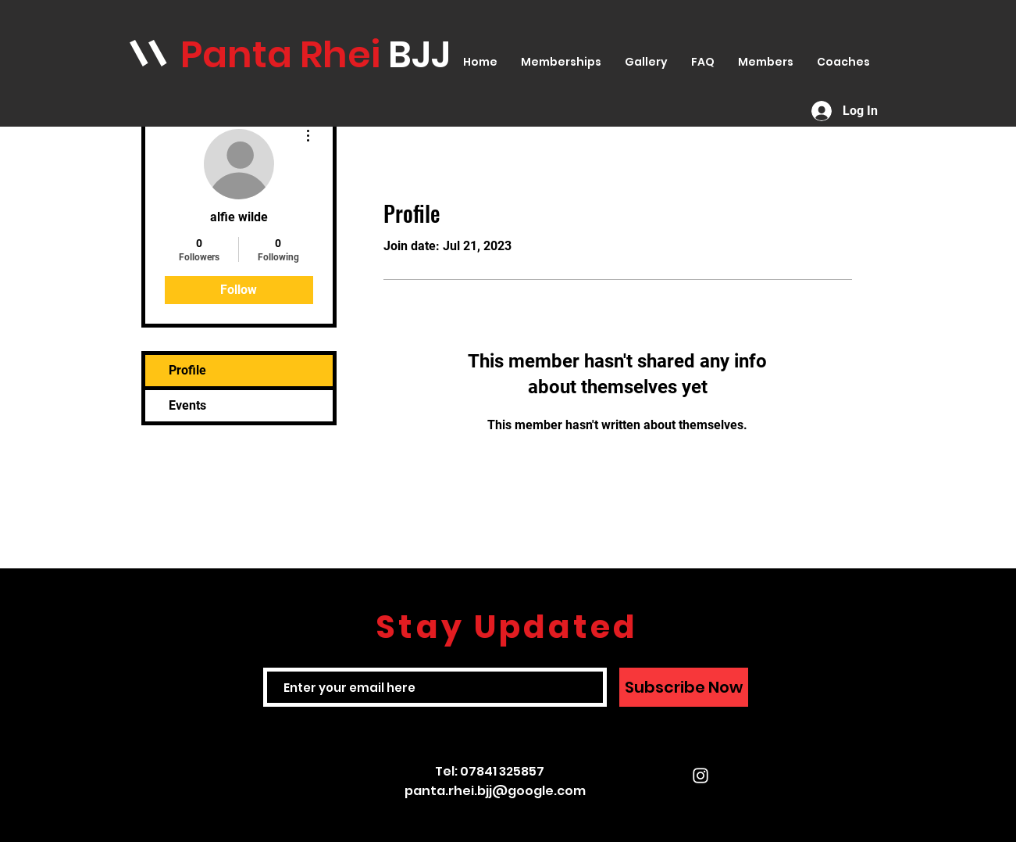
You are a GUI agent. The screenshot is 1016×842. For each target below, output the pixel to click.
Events (187, 405)
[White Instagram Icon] (700, 775)
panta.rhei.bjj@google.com (495, 791)
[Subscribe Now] (683, 687)
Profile (187, 370)
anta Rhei (295, 54)
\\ (148, 54)
